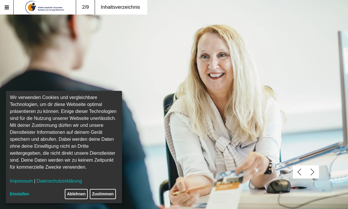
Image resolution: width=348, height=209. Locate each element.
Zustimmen (103, 194)
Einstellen (19, 194)
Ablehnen (76, 194)
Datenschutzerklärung (59, 181)
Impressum (21, 181)
